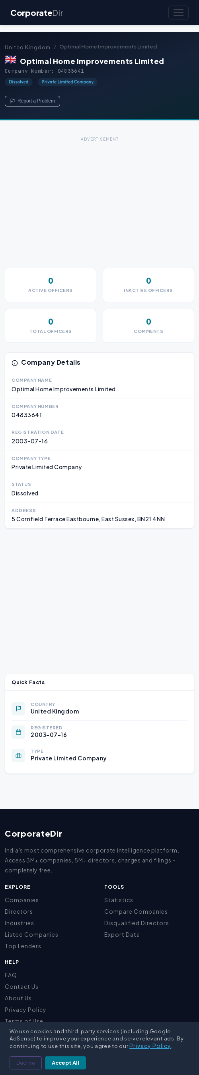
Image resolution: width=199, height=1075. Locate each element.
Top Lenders (23, 945)
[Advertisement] (99, 199)
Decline (25, 1063)
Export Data (122, 934)
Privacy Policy (26, 1009)
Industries (19, 922)
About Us (18, 998)
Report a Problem (32, 101)
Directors (19, 911)
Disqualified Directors (136, 922)
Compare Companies (136, 911)
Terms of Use (24, 1021)
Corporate (36, 12)
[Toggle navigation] (178, 12)
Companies (22, 899)
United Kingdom (28, 47)
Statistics (118, 899)
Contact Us (22, 986)
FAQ (11, 974)
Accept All (65, 1063)
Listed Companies (32, 934)
